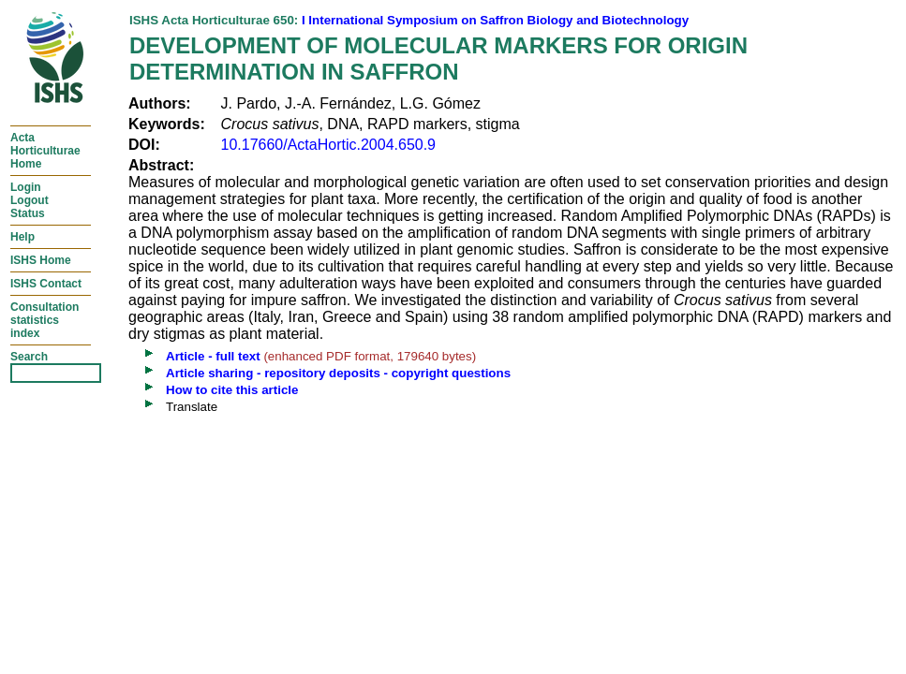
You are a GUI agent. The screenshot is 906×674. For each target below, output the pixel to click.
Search (29, 356)
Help (22, 236)
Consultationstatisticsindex (44, 320)
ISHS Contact (46, 283)
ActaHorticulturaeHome (45, 150)
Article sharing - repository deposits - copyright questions (338, 373)
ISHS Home (40, 260)
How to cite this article (232, 390)
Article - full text (213, 356)
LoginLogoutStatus (29, 200)
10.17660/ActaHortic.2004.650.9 (329, 145)
